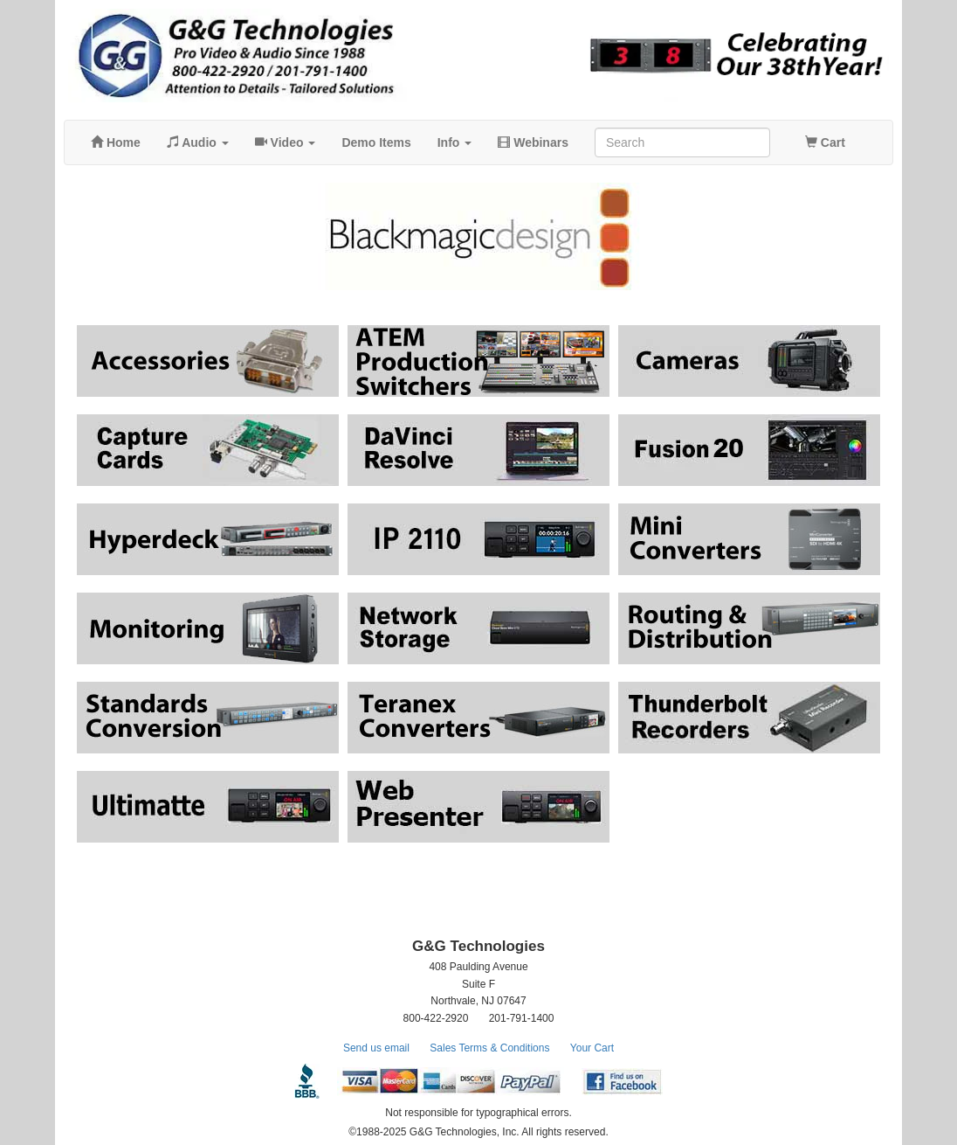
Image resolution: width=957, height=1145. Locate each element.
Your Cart (592, 1048)
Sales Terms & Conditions (489, 1048)
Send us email (376, 1048)
